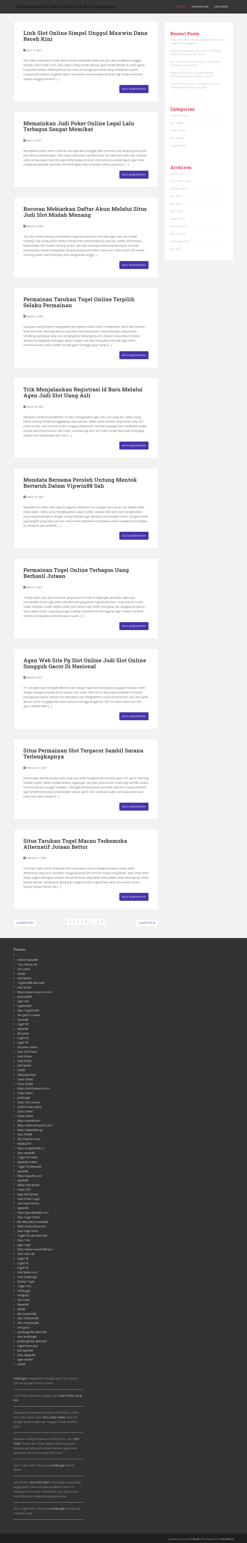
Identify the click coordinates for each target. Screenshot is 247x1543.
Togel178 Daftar (27, 1157)
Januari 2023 (178, 234)
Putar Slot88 (25, 1079)
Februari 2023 (178, 226)
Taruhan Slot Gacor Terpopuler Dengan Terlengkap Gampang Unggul (195, 85)
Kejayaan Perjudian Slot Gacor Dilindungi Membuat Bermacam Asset (195, 52)
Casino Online (178, 115)
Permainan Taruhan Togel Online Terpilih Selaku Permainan (79, 302)
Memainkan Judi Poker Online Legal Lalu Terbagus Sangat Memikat (78, 126)
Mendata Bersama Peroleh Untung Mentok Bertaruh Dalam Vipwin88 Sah (80, 482)
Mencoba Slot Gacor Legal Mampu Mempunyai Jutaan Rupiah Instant (192, 74)
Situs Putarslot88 (28, 1318)
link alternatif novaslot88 (32, 1222)
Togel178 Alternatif (29, 1166)
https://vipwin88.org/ (30, 1130)
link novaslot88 (26, 1314)
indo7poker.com (27, 1272)
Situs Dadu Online (54, 1417)
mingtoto (23, 1295)
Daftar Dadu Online (29, 1107)
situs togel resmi (27, 1231)
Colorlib (195, 1539)
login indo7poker (27, 1194)
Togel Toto (24, 1286)
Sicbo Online (25, 1111)
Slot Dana (23, 1300)
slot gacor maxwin (28, 1015)
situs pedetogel (26, 1336)
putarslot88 (24, 996)
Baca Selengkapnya (134, 89)
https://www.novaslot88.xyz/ (35, 1249)
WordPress (228, 1539)
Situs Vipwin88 (26, 1355)
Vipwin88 (22, 1019)
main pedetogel (27, 1277)
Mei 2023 (176, 203)
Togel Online (178, 145)
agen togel (24, 1245)
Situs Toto (23, 1240)
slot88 (21, 974)
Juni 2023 (176, 196)
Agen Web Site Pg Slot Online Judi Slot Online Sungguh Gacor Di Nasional (84, 663)
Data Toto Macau (28, 1102)
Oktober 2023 (178, 188)
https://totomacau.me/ (31, 1226)
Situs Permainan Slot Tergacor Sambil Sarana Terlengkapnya (83, 753)
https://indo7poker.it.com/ (33, 1088)
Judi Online (221, 6)
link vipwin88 (25, 1350)
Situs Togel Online (28, 1217)
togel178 (22, 1024)
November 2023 (180, 181)
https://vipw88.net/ (29, 1120)
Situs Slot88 (24, 1134)
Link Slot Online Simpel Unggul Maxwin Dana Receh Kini (85, 35)
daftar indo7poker (28, 1185)
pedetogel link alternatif (32, 1332)
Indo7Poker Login (28, 1199)
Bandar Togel (25, 1281)
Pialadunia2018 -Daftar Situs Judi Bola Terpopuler (65, 6)
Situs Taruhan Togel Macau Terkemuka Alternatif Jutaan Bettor (75, 843)
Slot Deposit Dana (28, 1139)
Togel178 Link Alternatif (32, 1235)
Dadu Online (25, 1093)
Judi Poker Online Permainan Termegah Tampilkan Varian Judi (194, 63)
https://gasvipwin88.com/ (33, 1212)
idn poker (23, 1033)
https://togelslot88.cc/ (31, 1148)
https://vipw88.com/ (29, 1176)
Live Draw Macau (28, 1203)
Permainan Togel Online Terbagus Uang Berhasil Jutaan (76, 572)
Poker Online (178, 130)
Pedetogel (23, 1291)
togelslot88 (24, 1006)
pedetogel (23, 1097)
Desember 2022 (180, 241)
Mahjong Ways (26, 1074)
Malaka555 (24, 1143)
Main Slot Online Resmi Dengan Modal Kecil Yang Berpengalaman (197, 41)
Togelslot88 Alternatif (30, 983)
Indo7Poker (24, 1056)
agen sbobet (25, 1359)
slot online (23, 969)
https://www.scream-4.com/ (34, 992)
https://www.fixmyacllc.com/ (35, 1125)
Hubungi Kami (200, 6)
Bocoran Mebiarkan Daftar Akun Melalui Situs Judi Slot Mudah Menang (85, 211)
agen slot (23, 1001)
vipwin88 (22, 1029)
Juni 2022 (176, 249)
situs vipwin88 (26, 1153)
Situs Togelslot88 (28, 1010)
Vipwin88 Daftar (27, 1162)
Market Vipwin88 (27, 960)
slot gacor (23, 1327)
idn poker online (27, 1047)
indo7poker (24, 978)
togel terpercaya (27, 1346)
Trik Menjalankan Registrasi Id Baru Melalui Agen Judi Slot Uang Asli (83, 392)
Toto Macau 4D (27, 964)
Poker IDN (24, 1189)
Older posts (146, 923)
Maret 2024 (177, 173)
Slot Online (177, 138)
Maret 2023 (177, 219)
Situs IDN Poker (27, 1052)
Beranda (180, 6)
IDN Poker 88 (25, 1254)
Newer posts (25, 923)
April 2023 (176, 211)
